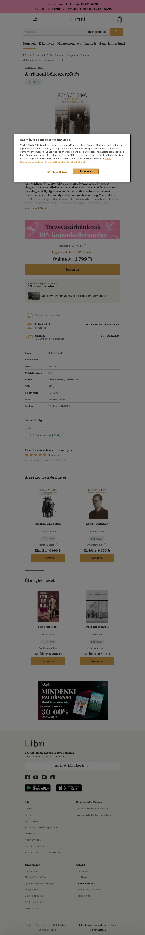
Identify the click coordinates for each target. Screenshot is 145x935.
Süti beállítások (57, 172)
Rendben (85, 171)
